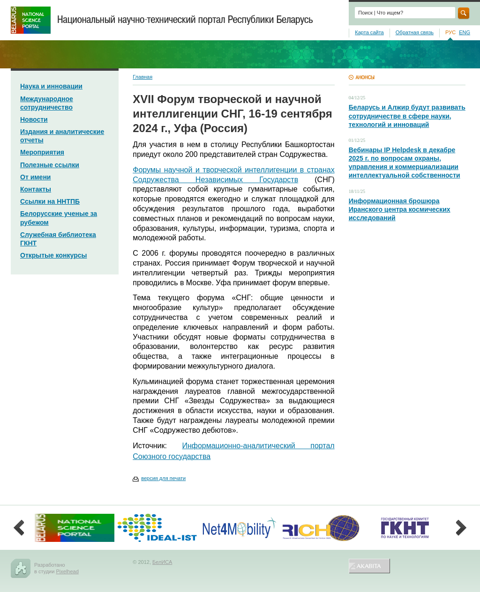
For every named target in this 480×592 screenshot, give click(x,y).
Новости (34, 119)
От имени (35, 177)
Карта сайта (369, 32)
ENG (464, 32)
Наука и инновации (51, 86)
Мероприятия (42, 152)
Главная (142, 77)
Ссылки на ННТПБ (50, 201)
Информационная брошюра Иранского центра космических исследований (399, 209)
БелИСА (162, 562)
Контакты (35, 189)
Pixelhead (67, 571)
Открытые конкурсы (53, 255)
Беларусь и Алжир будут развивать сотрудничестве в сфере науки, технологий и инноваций (407, 116)
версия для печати (163, 478)
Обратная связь (415, 32)
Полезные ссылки (49, 165)
